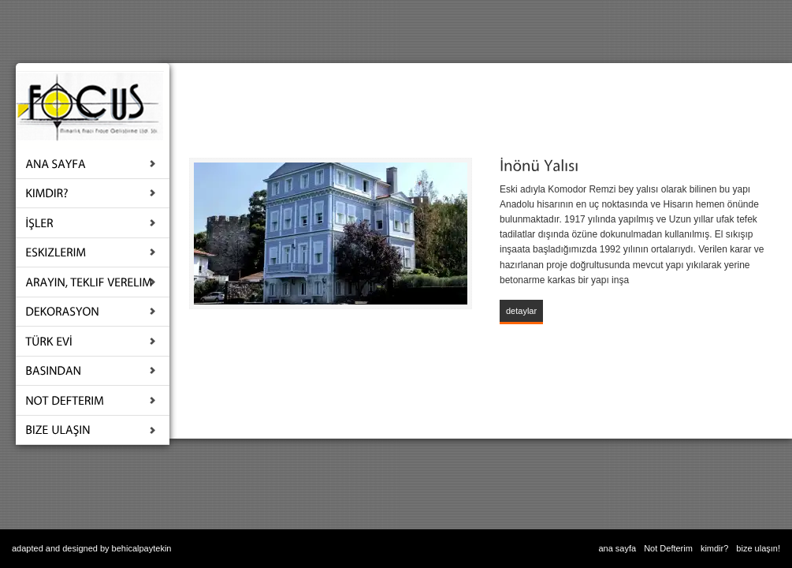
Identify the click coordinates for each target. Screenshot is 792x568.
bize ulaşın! (758, 548)
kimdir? (714, 548)
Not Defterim (668, 548)
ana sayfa (617, 548)
